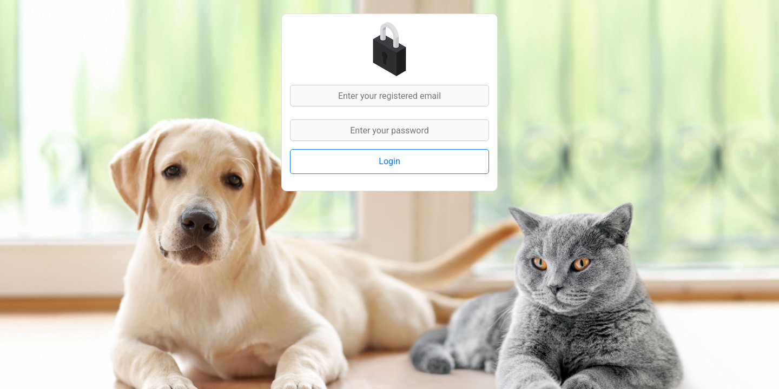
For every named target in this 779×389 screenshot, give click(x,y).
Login (389, 161)
